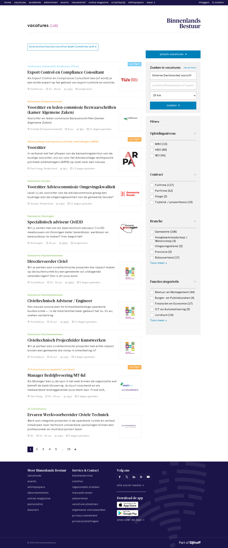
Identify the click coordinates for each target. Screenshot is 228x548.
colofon (77, 481)
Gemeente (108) (166, 232)
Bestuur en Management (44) (175, 292)
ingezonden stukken (85, 487)
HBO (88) (161, 149)
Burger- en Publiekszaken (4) (174, 298)
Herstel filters (190, 68)
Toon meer (157, 263)
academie (35, 2)
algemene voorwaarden (88, 510)
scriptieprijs (118, 2)
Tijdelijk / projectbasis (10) (174, 202)
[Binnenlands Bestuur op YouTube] (148, 477)
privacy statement (84, 515)
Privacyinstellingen (85, 521)
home (7, 2)
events (65, 2)
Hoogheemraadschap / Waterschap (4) (171, 237)
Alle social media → (130, 485)
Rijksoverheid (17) (167, 257)
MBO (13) (161, 144)
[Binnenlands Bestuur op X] (127, 477)
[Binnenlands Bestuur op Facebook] (120, 477)
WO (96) (160, 155)
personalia (35, 504)
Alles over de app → (130, 520)
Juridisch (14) (164, 315)
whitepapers (136, 2)
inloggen (204, 2)
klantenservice (82, 475)
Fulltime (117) (164, 185)
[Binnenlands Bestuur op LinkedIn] (134, 477)
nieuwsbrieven (82, 492)
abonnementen (37, 492)
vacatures (20, 2)
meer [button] (150, 2)
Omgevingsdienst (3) (169, 246)
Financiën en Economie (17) (174, 303)
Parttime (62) (164, 191)
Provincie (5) (163, 252)
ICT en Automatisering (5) (172, 309)
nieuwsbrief (79, 2)
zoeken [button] (219, 2)
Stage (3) (161, 196)
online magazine (98, 2)
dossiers (33, 510)
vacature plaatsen (85, 504)
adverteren (51, 2)
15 (68, 449)
